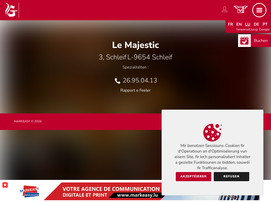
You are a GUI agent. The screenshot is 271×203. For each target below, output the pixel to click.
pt (265, 24)
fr (230, 24)
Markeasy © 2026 (28, 122)
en (239, 24)
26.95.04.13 (140, 80)
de (256, 24)
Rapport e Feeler (135, 90)
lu (247, 24)
